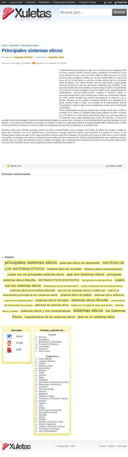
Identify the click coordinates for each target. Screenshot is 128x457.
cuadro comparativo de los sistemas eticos (101, 286)
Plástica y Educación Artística (52, 426)
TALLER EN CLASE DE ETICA (97, 280)
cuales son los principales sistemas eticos (35, 274)
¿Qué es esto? (16, 2)
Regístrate (122, 2)
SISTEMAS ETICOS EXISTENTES (58, 280)
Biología (42, 370)
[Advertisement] (64, 33)
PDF (14, 350)
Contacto (112, 446)
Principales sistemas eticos (32, 50)
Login (109, 2)
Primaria (42, 337)
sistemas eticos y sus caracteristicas (45, 311)
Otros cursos (44, 351)
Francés (42, 401)
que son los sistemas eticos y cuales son (81, 290)
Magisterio (43, 394)
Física (41, 373)
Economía (43, 387)
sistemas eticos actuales (52, 300)
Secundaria (44, 339)
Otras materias (45, 359)
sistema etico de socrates (64, 269)
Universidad (44, 346)
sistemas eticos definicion (109, 295)
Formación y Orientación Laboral (53, 398)
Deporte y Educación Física (51, 422)
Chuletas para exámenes (64, 2)
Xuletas (102, 446)
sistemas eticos (88, 310)
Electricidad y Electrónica (50, 384)
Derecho (42, 391)
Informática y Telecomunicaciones (54, 382)
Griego (42, 408)
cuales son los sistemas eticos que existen (92, 305)
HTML (15, 343)
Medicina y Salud (46, 396)
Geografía (43, 380)
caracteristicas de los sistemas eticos (49, 317)
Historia (42, 363)
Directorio (30, 2)
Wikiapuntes (63, 446)
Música (42, 417)
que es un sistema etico (96, 317)
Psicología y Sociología (49, 429)
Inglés (41, 377)
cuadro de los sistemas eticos (18, 300)
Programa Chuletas (87, 2)
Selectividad (43, 2)
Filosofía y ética (30, 45)
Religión (42, 419)
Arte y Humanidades (48, 431)
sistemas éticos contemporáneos (103, 269)
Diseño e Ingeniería (47, 424)
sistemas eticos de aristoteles (80, 263)
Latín (41, 405)
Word (14, 336)
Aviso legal (122, 446)
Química (42, 375)
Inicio (4, 2)
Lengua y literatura (47, 361)
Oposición (43, 349)
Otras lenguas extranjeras (50, 410)
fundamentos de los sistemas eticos (61, 286)
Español (42, 403)
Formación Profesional (49, 344)
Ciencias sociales (46, 389)
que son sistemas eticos (85, 274)
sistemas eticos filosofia (89, 300)
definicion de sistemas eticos (51, 305)
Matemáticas (44, 368)
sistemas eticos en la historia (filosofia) (32, 290)
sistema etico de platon (76, 295)
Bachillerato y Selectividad (50, 342)
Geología (43, 415)
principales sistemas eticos (31, 262)
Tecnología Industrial (48, 412)
